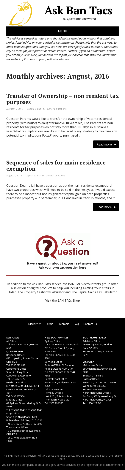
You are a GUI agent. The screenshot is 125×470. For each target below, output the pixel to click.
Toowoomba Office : (17, 427)
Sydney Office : (53, 341)
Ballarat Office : (91, 379)
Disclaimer (34, 324)
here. (62, 458)
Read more (104, 144)
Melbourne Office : (93, 365)
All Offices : (12, 341)
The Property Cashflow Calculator (41, 292)
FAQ (76, 324)
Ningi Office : (13, 413)
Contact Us (90, 324)
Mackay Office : (15, 399)
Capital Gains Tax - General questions (46, 108)
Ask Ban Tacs (59, 10)
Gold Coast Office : (16, 382)
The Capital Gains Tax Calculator (94, 292)
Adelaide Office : (92, 341)
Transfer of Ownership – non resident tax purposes (62, 99)
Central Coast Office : (56, 379)
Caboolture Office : (16, 368)
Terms (49, 324)
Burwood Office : (54, 361)
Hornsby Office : (54, 392)
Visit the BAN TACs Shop (62, 300)
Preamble (63, 324)
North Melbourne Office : (97, 392)
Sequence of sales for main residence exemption (56, 165)
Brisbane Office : (15, 355)
